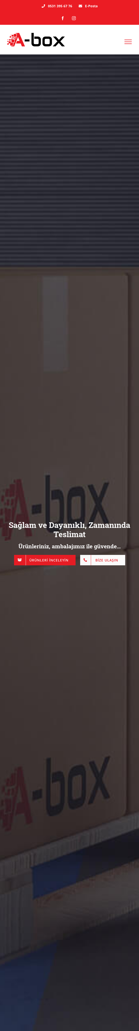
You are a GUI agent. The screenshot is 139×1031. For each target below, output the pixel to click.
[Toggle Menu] (128, 42)
